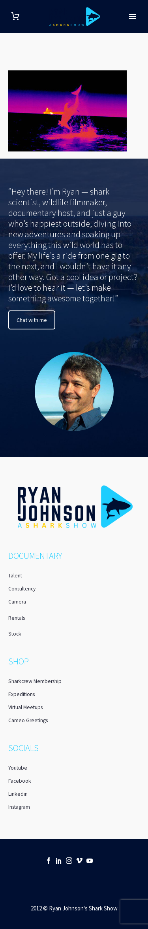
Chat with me (32, 320)
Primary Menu (132, 16)
